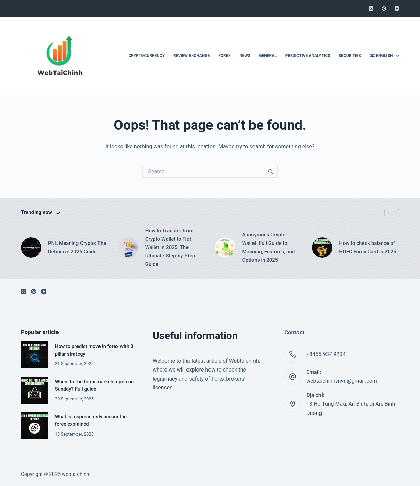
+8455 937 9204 (326, 354)
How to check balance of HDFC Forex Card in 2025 (367, 247)
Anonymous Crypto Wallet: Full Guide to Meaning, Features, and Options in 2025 (268, 247)
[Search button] (271, 171)
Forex (224, 55)
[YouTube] (397, 8)
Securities (350, 55)
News (244, 55)
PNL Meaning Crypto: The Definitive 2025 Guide (77, 247)
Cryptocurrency (146, 55)
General (268, 55)
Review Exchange (191, 55)
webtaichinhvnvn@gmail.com (341, 381)
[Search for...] (203, 171)
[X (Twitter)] (371, 8)
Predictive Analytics (307, 55)
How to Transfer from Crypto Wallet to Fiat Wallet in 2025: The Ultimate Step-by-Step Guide (170, 247)
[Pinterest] (384, 8)
